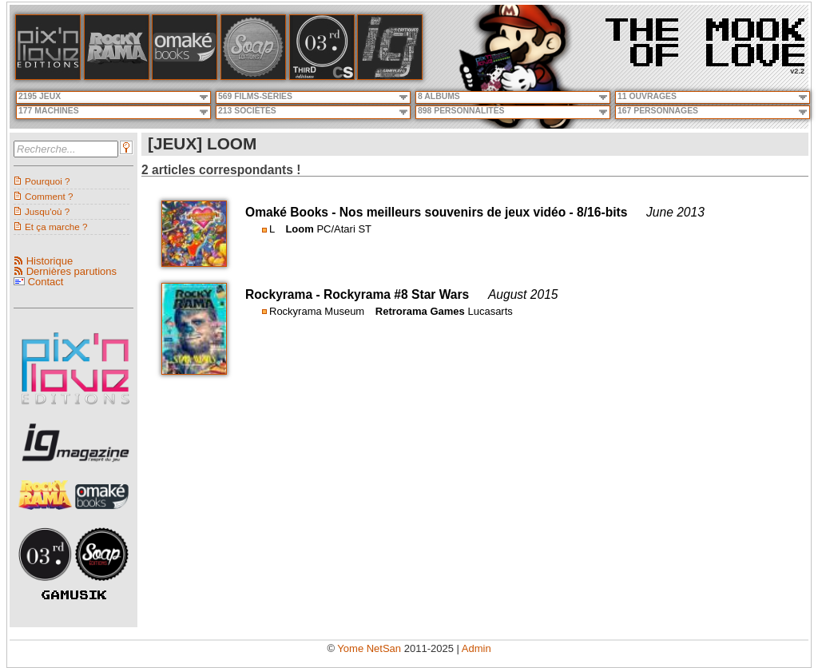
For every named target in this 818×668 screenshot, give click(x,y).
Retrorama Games (420, 311)
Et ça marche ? (56, 226)
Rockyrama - (284, 294)
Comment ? (49, 196)
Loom (299, 229)
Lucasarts (489, 311)
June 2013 (675, 212)
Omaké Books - (292, 212)
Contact (46, 282)
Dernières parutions (71, 271)
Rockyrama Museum (316, 311)
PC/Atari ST (343, 229)
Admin (476, 648)
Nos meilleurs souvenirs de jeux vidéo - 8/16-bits (484, 212)
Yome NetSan (369, 648)
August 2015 (523, 294)
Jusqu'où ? (47, 211)
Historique (49, 261)
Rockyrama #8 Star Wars (396, 294)
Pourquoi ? (47, 181)
